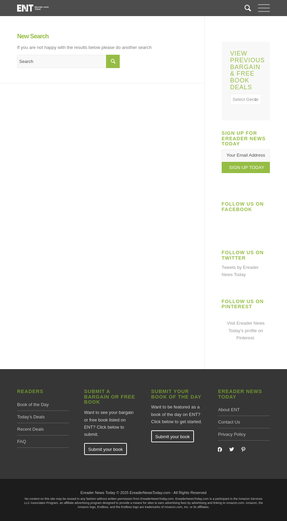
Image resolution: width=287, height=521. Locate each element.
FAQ (21, 441)
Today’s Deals (31, 416)
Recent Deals (30, 429)
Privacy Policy (232, 434)
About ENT (229, 409)
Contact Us (229, 422)
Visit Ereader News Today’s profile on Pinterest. (245, 330)
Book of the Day (33, 404)
